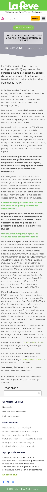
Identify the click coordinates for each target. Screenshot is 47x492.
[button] (43, 18)
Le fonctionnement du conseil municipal (20, 431)
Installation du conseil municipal (16, 428)
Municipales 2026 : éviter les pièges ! (18, 442)
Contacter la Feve (12, 401)
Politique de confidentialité (14, 411)
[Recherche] (23, 393)
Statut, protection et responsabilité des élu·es (22, 439)
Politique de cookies (11, 416)
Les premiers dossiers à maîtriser (16, 435)
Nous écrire (7, 407)
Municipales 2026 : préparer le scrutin (18, 446)
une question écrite (33, 342)
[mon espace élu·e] (2, 18)
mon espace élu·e (11, 19)
